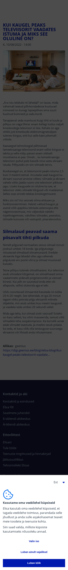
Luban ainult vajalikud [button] (34, 552)
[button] (58, 482)
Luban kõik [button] (34, 563)
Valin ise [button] (34, 541)
